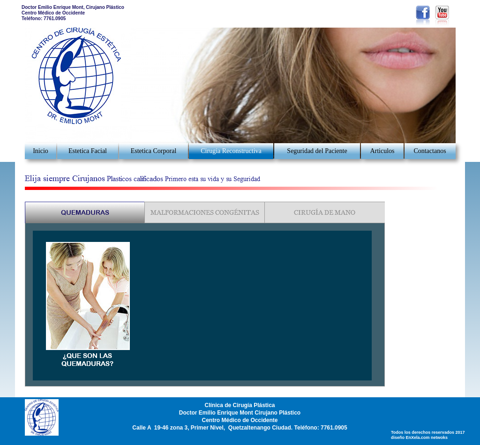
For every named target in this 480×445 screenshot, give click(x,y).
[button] (463, 51)
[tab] (85, 213)
